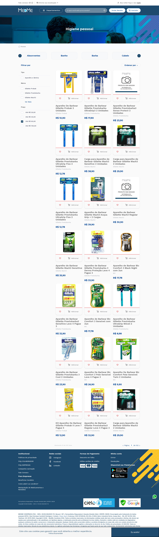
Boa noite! (129, 3)
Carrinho (133, 10)
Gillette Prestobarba (30, 93)
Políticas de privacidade (27, 457)
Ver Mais (28, 102)
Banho (64, 56)
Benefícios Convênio (26, 480)
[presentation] (20, 55)
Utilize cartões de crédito (89, 461)
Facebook (55, 461)
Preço (23, 107)
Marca (23, 83)
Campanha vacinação (26, 469)
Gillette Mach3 (28, 97)
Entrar (113, 457)
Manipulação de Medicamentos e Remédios (30, 488)
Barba (95, 56)
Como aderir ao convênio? (28, 484)
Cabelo (125, 56)
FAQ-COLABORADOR (25, 461)
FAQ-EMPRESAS (24, 465)
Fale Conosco (23, 472)
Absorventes (33, 56)
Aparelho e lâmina (30, 78)
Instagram (55, 458)
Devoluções (115, 461)
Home (22, 47)
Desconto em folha (87, 457)
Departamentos (51, 10)
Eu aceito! (135, 532)
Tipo (22, 72)
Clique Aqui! (63, 516)
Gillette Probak (28, 88)
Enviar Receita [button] (117, 10)
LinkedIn (54, 465)
